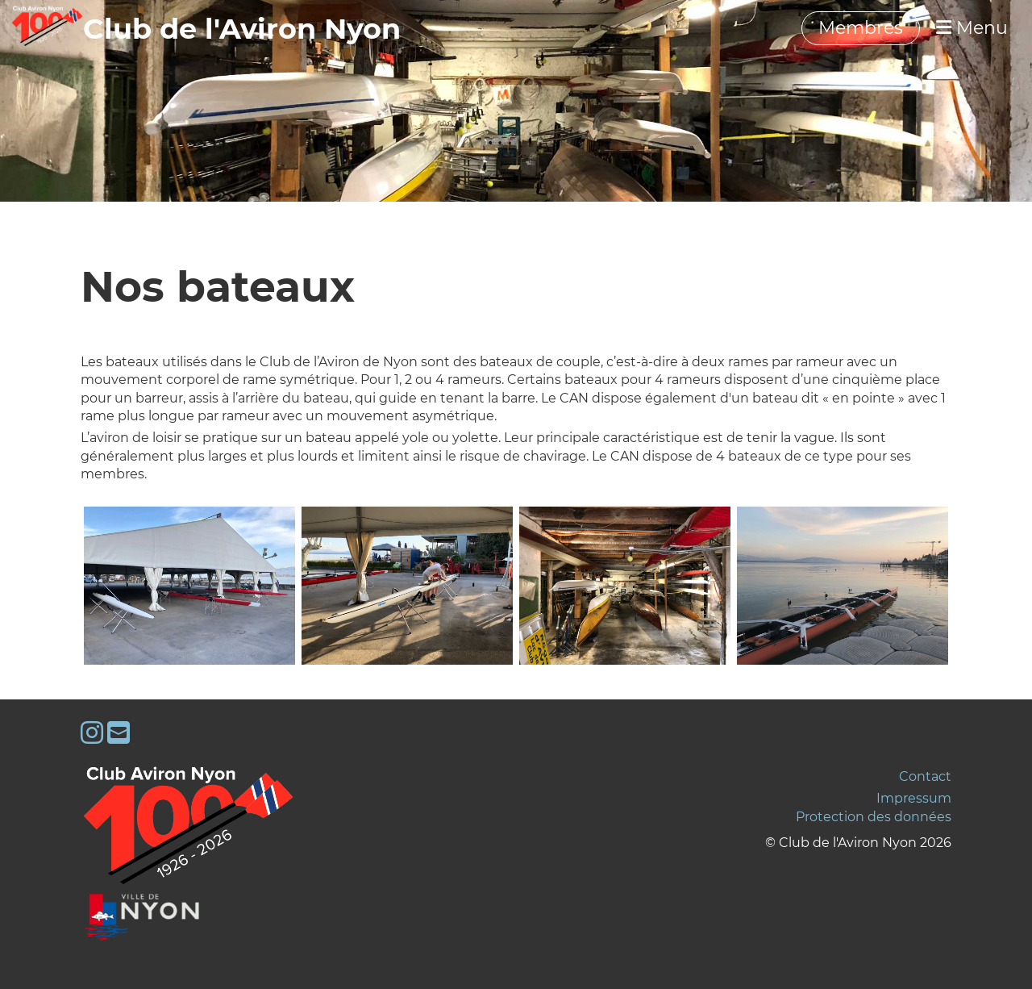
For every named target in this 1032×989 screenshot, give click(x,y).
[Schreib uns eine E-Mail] (118, 733)
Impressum (913, 798)
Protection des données (873, 816)
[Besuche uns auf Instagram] (92, 733)
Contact (925, 776)
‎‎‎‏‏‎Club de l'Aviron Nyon (242, 28)
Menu (972, 28)
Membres (860, 28)
